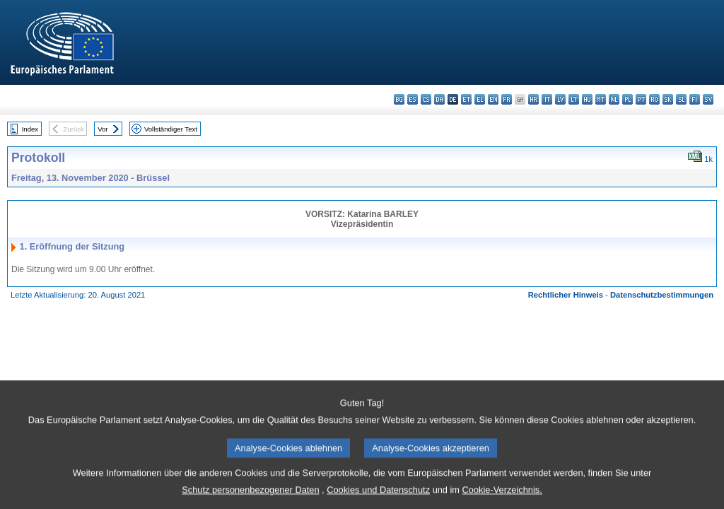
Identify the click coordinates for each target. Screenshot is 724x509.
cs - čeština (426, 99)
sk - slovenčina (667, 99)
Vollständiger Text (170, 129)
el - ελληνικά (479, 99)
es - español (412, 99)
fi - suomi (694, 99)
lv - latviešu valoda (560, 99)
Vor (102, 129)
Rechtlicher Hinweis (565, 295)
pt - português (641, 99)
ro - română (654, 99)
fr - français (506, 99)
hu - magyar (587, 99)
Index (30, 129)
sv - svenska (708, 99)
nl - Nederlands (614, 99)
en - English (493, 99)
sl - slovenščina (681, 99)
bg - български (399, 99)
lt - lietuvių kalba (573, 99)
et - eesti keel (466, 99)
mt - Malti (600, 99)
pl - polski (627, 99)
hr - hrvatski (533, 99)
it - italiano (547, 99)
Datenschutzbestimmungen (661, 295)
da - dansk (439, 99)
